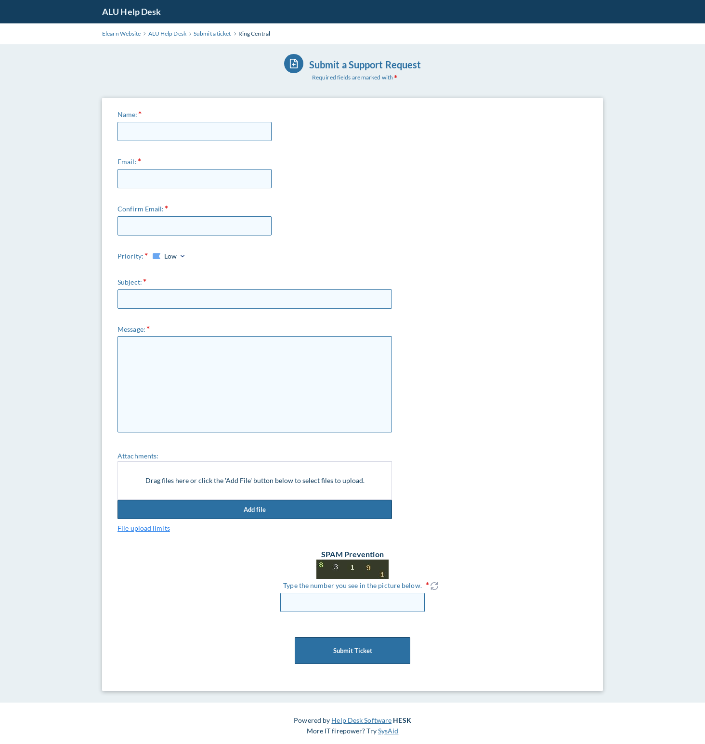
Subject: (130, 282)
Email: (127, 161)
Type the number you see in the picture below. (352, 585)
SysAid (388, 731)
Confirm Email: (141, 209)
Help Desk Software (361, 720)
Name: (128, 114)
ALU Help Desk (131, 11)
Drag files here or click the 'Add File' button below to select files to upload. (255, 480)
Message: (131, 329)
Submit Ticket (352, 651)
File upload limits (144, 528)
